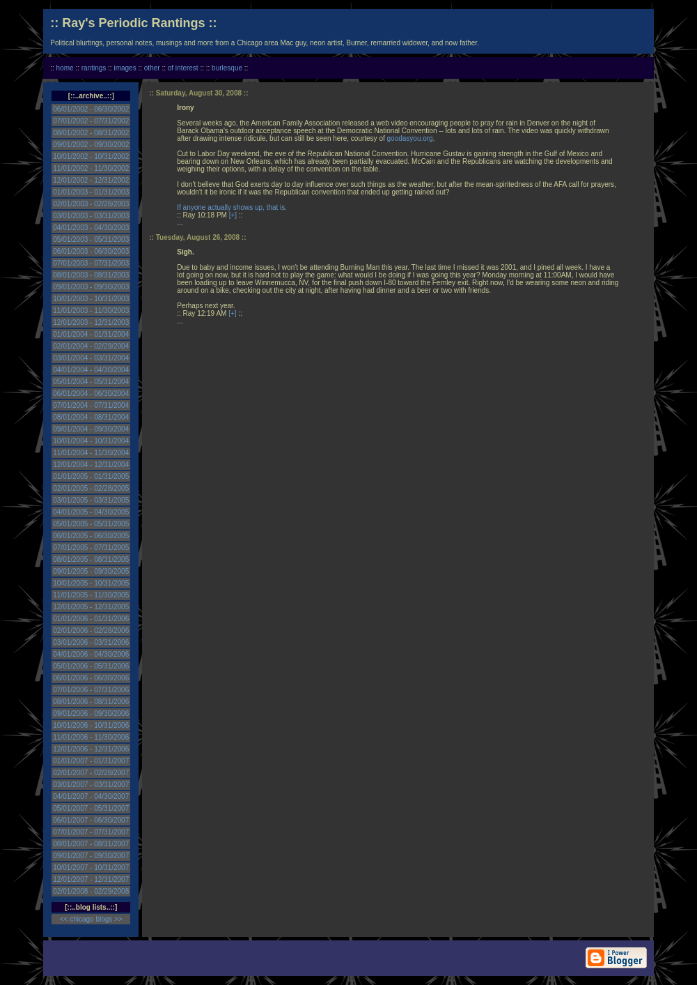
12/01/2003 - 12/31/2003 (91, 322)
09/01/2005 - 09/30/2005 (91, 571)
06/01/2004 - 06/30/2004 (91, 393)
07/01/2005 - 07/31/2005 (91, 547)
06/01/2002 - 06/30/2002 (91, 109)
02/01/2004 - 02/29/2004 (91, 346)
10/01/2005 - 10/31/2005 (91, 583)
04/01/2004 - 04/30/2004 (91, 370)
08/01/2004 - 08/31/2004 (91, 417)
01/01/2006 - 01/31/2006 (91, 619)
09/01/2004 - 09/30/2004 (91, 429)
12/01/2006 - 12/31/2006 (91, 749)
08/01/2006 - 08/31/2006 (91, 701)
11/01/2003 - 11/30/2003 (91, 310)
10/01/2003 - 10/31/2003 (91, 299)
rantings (94, 68)
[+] (233, 215)
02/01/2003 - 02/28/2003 (91, 204)
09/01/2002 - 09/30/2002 (91, 144)
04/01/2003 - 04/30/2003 (91, 227)
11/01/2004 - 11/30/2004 (91, 453)
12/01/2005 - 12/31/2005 (91, 607)
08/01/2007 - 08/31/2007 (91, 844)
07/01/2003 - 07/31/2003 (91, 263)
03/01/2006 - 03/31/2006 (91, 642)
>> (118, 919)
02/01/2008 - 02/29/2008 (91, 891)
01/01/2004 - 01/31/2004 (91, 334)
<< (64, 919)
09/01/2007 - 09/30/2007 (91, 856)
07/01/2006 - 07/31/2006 (91, 690)
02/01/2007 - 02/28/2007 (91, 773)
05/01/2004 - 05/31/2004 (91, 381)
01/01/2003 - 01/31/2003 (91, 192)
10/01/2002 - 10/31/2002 (91, 156)
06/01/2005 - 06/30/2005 (91, 536)
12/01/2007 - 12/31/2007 (91, 879)
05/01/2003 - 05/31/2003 (91, 239)
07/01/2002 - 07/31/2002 (91, 121)
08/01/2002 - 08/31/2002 (91, 133)
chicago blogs (91, 919)
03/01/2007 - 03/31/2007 (91, 784)
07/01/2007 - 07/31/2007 (91, 832)
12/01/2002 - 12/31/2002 (91, 180)
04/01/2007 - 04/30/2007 (91, 796)
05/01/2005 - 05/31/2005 (91, 524)
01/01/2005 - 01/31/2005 (91, 476)
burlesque (227, 68)
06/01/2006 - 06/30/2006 (91, 678)
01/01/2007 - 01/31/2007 (91, 761)
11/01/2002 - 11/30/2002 (91, 168)
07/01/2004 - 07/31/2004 (91, 405)
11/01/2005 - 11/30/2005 (91, 595)
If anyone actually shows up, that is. (232, 207)
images (124, 68)
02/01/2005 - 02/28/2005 (91, 488)
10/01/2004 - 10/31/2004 (91, 441)
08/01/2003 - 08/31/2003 (91, 275)
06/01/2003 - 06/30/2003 (91, 251)
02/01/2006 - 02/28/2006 (91, 630)
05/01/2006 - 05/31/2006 (91, 666)
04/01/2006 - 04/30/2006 (91, 654)
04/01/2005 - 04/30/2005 (91, 512)
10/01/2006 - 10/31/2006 (91, 725)
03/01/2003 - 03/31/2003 (91, 216)
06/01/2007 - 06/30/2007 (91, 820)
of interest (183, 68)
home (65, 68)
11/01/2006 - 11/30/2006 (91, 737)
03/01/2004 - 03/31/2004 (91, 358)
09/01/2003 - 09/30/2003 (91, 287)
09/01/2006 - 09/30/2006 (91, 713)
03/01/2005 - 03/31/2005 (91, 500)
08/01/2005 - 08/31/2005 (91, 559)
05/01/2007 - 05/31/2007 (91, 808)
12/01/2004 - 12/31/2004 (91, 464)
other (152, 68)
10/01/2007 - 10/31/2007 (91, 867)
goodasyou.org (410, 138)
